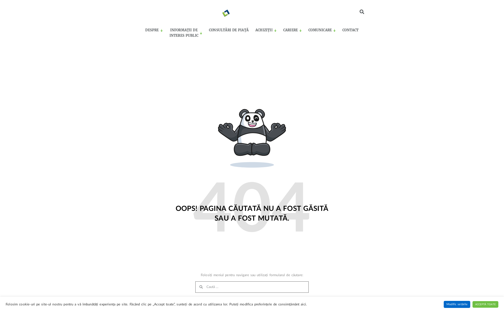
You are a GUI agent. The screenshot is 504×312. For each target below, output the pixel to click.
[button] (361, 11)
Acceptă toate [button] (485, 304)
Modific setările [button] (457, 304)
